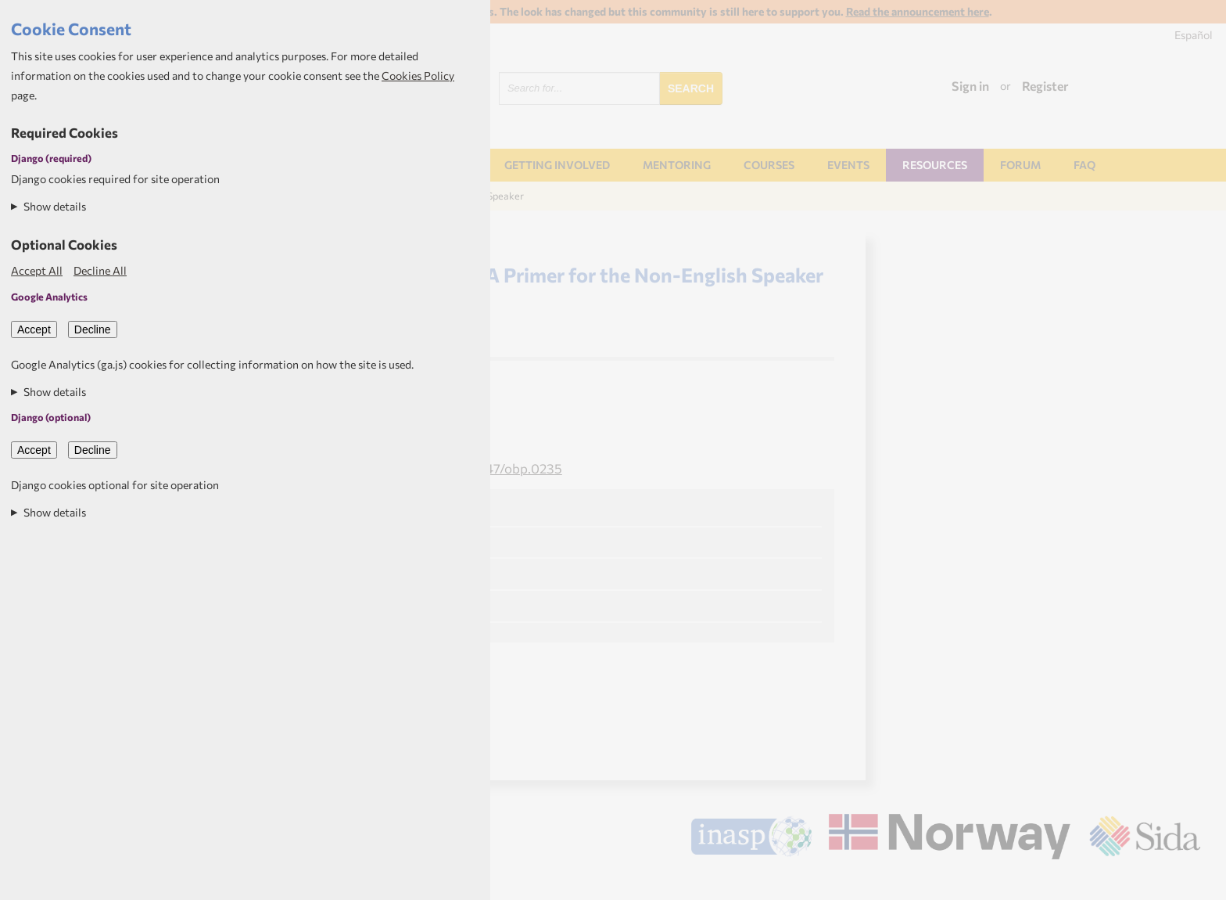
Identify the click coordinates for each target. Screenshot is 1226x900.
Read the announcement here (917, 11)
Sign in (970, 85)
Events (848, 164)
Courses (769, 164)
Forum (1020, 164)
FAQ (1084, 164)
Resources (934, 164)
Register (1045, 85)
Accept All (37, 270)
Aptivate (1186, 882)
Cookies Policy (418, 75)
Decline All (100, 270)
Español (1193, 34)
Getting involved (557, 164)
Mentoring (677, 164)
